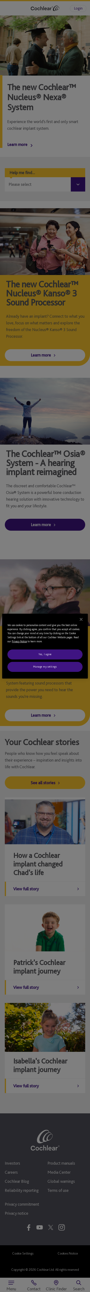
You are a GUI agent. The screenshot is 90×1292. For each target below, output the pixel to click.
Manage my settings (45, 666)
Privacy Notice (19, 641)
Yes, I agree (45, 654)
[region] (45, 645)
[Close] (81, 619)
